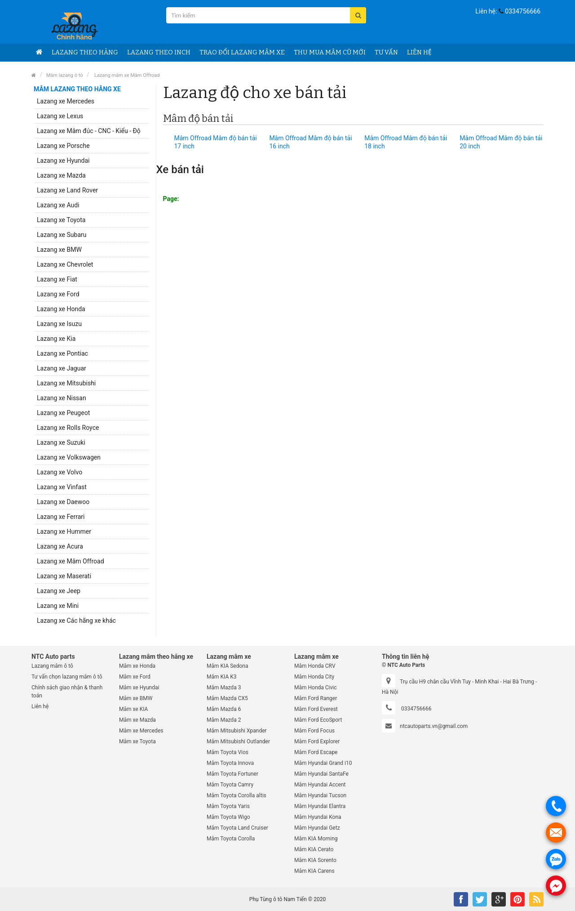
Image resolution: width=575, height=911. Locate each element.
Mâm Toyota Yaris (228, 806)
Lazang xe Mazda (61, 175)
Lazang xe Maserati (64, 576)
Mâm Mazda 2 (224, 720)
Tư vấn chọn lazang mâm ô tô (66, 677)
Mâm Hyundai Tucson (320, 795)
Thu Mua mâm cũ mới (330, 52)
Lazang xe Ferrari (60, 516)
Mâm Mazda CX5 (227, 698)
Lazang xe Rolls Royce (68, 427)
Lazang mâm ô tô (52, 666)
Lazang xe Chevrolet (65, 264)
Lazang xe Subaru (61, 234)
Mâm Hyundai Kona (317, 817)
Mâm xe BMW (135, 698)
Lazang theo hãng (85, 52)
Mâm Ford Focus (314, 731)
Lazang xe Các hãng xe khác (76, 620)
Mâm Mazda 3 (224, 687)
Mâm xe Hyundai (139, 687)
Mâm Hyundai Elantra (319, 806)
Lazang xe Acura (60, 546)
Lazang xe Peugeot (63, 412)
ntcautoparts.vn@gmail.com (434, 726)
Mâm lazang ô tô (64, 75)
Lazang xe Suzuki (61, 442)
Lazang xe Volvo (59, 472)
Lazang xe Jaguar (61, 368)
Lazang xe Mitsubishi (66, 383)
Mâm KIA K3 (221, 677)
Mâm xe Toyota (137, 741)
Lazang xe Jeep (58, 590)
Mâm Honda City (314, 677)
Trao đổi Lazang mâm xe (242, 52)
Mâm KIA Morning (316, 838)
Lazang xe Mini (58, 605)
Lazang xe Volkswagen (69, 457)
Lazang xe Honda (61, 309)
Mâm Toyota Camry (230, 784)
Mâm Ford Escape (315, 752)
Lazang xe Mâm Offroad (70, 561)
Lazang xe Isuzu (59, 323)
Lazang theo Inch (158, 52)
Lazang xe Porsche (63, 145)
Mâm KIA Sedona (227, 666)
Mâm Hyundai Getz (317, 828)
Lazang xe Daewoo (63, 501)
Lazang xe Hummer (64, 531)
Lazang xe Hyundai (63, 160)
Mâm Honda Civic (315, 687)
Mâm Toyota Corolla (231, 838)
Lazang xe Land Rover (67, 190)
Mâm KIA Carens (314, 871)
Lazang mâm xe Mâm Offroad (126, 75)
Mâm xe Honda (137, 666)
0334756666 (522, 11)
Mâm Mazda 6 (224, 709)
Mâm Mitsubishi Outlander (238, 741)
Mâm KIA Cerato (313, 849)
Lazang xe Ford (58, 294)
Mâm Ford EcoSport (318, 720)
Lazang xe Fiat (57, 279)
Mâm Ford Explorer (317, 741)
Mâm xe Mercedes (141, 731)
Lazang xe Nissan (61, 398)
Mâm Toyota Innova (230, 763)
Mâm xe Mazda (137, 720)
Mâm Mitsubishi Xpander (237, 731)
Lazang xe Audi (58, 205)
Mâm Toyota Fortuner (232, 774)
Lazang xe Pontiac (62, 353)
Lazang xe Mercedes (65, 101)
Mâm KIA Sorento (315, 860)
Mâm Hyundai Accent (319, 784)
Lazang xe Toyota (61, 219)
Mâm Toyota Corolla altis (236, 795)
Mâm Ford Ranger (315, 698)
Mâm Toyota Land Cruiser (237, 828)
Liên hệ (40, 706)
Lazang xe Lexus (60, 116)
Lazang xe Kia (56, 338)
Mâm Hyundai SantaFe (321, 774)
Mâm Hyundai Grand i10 (323, 763)
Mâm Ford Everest (316, 709)
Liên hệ (419, 52)
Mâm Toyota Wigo (228, 817)
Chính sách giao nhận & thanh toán (66, 691)
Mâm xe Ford (134, 677)
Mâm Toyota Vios (227, 752)
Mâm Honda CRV (315, 666)
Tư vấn (386, 52)
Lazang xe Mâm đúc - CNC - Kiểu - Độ (89, 130)
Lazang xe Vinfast (62, 487)
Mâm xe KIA (133, 709)
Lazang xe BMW (59, 249)
